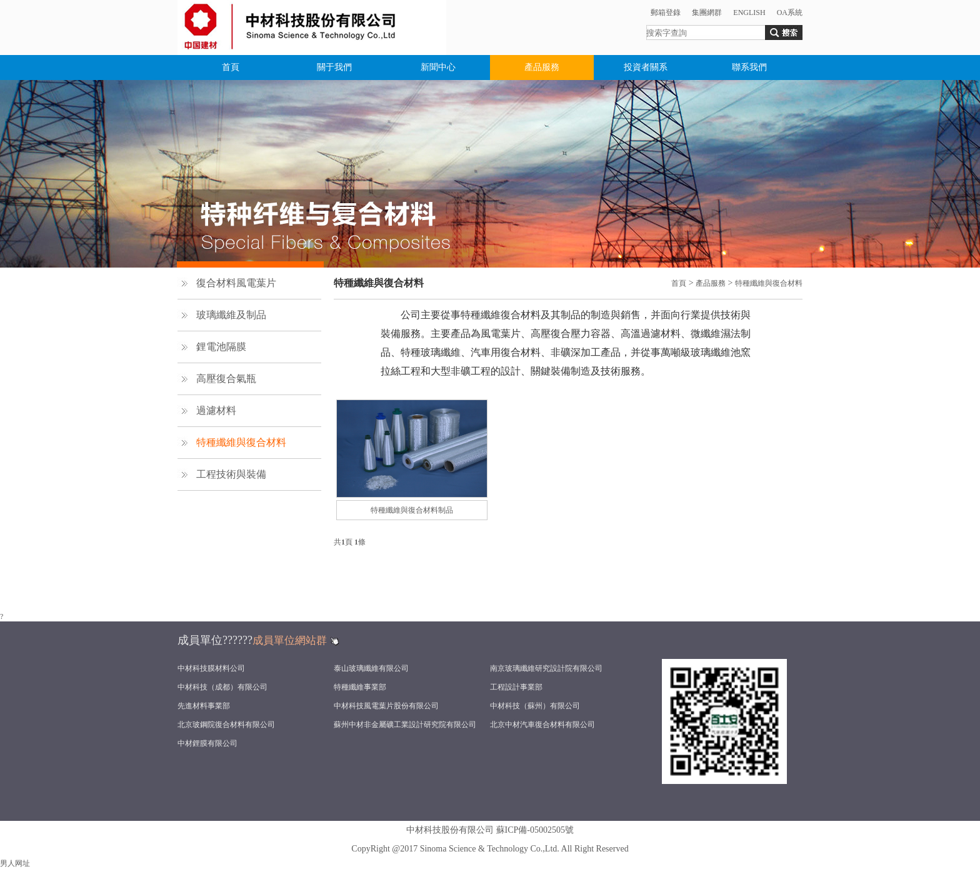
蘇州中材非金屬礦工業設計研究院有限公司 (405, 724)
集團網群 (707, 12)
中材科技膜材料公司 (211, 668)
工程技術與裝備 (231, 474)
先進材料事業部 (204, 705)
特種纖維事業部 (360, 687)
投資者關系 (646, 67)
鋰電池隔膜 (221, 346)
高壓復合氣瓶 (226, 378)
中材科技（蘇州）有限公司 (535, 705)
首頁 (230, 67)
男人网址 (15, 863)
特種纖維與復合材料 (241, 442)
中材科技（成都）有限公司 (223, 687)
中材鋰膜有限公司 (208, 743)
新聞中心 (438, 67)
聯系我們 (749, 67)
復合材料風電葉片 (236, 283)
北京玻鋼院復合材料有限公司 (226, 724)
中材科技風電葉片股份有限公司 (386, 705)
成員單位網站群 (289, 640)
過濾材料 (216, 410)
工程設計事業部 (516, 687)
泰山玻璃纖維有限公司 (371, 668)
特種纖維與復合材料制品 (412, 510)
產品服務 (541, 67)
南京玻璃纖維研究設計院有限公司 (546, 668)
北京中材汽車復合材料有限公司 (542, 724)
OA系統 (789, 12)
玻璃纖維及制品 (231, 314)
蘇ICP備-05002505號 (535, 830)
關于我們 (334, 67)
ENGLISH (749, 12)
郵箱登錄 (666, 12)
